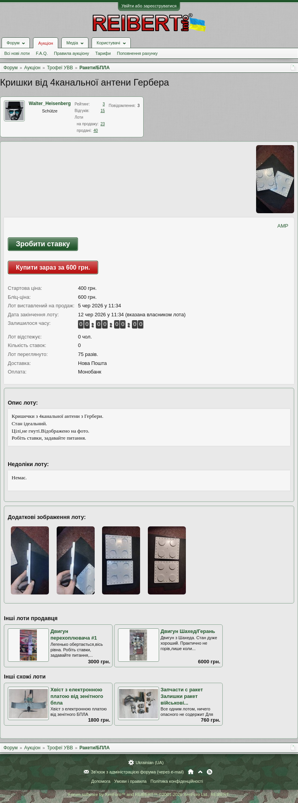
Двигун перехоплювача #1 (73, 634)
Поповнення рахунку (137, 53)
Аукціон (45, 43)
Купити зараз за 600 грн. (53, 267)
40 (96, 130)
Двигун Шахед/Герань (188, 631)
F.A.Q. (42, 53)
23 (102, 124)
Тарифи (103, 53)
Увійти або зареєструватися (149, 6)
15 (102, 111)
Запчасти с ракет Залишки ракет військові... (182, 696)
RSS (209, 772)
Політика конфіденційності (177, 781)
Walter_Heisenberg (50, 103)
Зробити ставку (43, 244)
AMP (282, 226)
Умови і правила (130, 781)
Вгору (200, 772)
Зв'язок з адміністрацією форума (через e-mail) (137, 772)
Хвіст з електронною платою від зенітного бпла (76, 696)
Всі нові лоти (16, 53)
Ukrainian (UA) (149, 762)
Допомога (100, 781)
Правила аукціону (71, 53)
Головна (191, 772)
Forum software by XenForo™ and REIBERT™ (149, 794)
